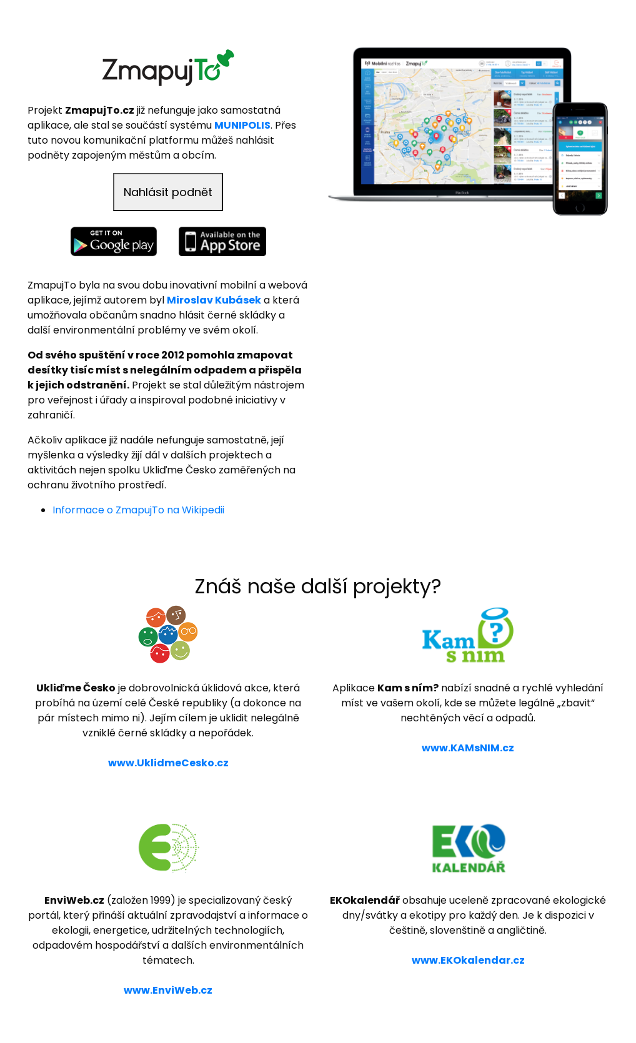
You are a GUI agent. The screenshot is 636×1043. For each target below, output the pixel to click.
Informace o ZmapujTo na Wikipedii (138, 510)
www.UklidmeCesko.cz (168, 763)
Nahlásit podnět (168, 192)
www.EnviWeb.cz (168, 990)
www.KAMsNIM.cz (468, 748)
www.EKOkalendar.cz (468, 960)
